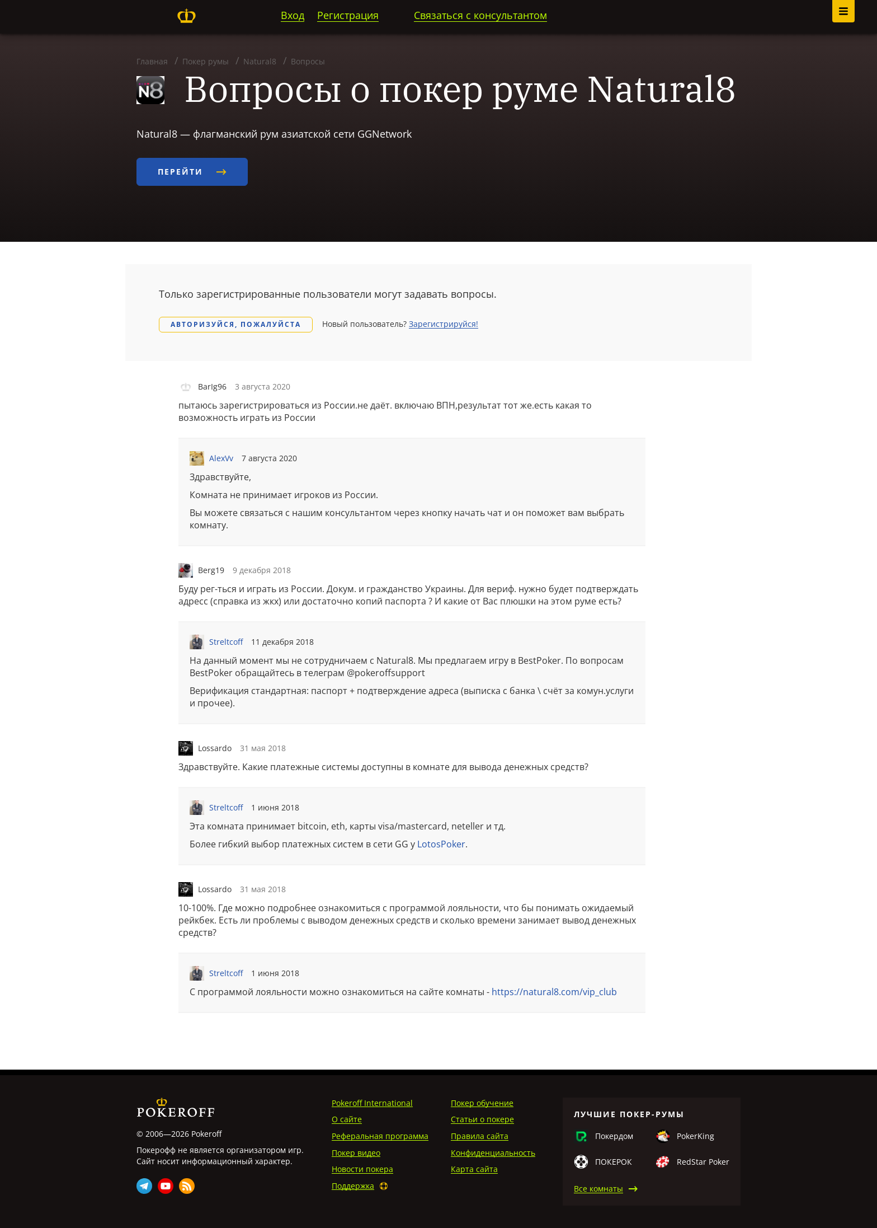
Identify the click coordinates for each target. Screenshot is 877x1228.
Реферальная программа (380, 1136)
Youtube (165, 1186)
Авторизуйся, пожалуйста (236, 324)
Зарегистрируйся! (443, 323)
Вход (292, 15)
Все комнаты (598, 1188)
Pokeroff (186, 15)
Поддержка (353, 1185)
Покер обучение (482, 1103)
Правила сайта (479, 1136)
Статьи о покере (482, 1119)
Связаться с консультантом (480, 15)
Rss (187, 1186)
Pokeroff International (372, 1103)
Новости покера (362, 1169)
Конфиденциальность (493, 1152)
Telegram (144, 1186)
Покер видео (356, 1152)
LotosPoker (441, 844)
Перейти (192, 171)
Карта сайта (474, 1169)
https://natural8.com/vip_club (554, 992)
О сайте (347, 1119)
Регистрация (348, 15)
